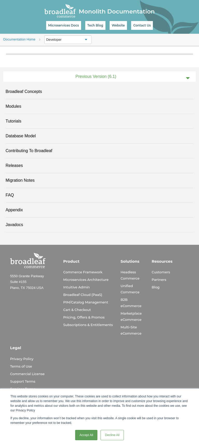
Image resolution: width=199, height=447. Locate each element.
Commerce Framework (82, 272)
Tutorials (14, 121)
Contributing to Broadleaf (29, 150)
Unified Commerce (129, 289)
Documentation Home (19, 39)
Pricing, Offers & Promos (83, 317)
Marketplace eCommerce (131, 316)
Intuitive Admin (76, 287)
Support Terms (22, 381)
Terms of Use (21, 366)
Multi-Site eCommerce (130, 330)
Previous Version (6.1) (95, 76)
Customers (161, 272)
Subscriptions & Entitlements (88, 325)
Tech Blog (95, 25)
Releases (14, 165)
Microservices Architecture (86, 279)
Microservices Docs (63, 25)
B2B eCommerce (130, 302)
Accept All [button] (86, 435)
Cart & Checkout (77, 310)
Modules (13, 106)
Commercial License (27, 374)
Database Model (21, 136)
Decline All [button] (112, 435)
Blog (156, 287)
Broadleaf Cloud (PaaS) (82, 295)
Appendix (14, 210)
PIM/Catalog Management (85, 302)
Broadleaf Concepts (24, 91)
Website (118, 25)
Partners (159, 279)
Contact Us (142, 25)
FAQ (10, 195)
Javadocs (14, 224)
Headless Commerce (129, 275)
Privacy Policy (21, 359)
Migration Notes (20, 180)
